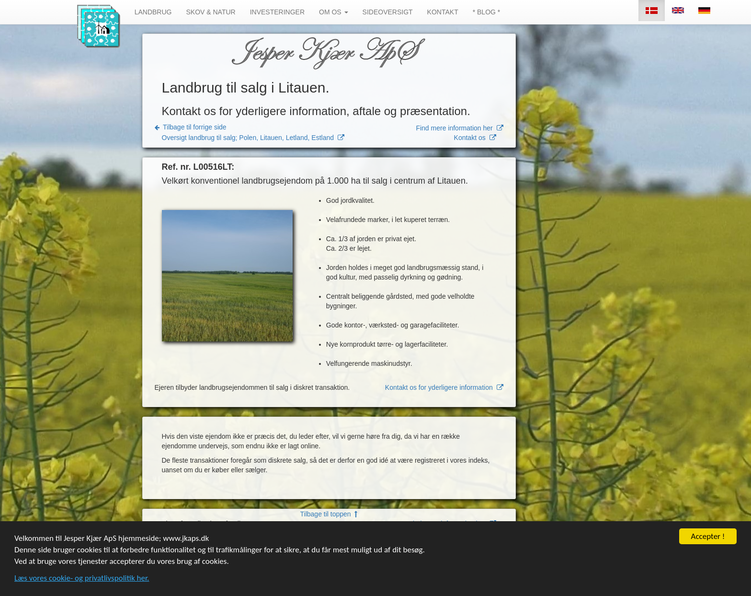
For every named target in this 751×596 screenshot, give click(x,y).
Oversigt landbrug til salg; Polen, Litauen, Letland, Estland (253, 137)
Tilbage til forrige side (191, 127)
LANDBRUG (153, 12)
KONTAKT (442, 12)
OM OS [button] (333, 12)
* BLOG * (487, 12)
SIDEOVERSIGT (388, 12)
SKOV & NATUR (210, 12)
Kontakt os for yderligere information (444, 387)
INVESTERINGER (277, 12)
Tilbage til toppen (329, 514)
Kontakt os (475, 137)
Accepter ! (708, 549)
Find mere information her (459, 128)
